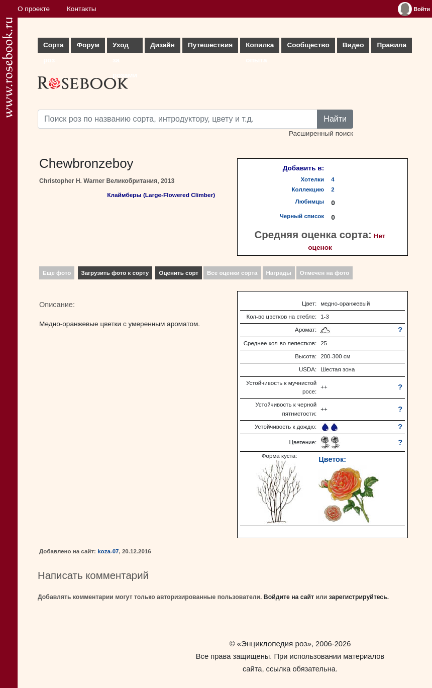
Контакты (81, 9)
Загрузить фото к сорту (115, 273)
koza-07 (108, 551)
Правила (391, 45)
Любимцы (310, 202)
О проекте (34, 9)
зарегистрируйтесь (358, 597)
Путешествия (210, 45)
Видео (353, 45)
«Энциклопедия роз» (274, 643)
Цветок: (332, 459)
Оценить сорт (178, 273)
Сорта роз (53, 47)
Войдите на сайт (289, 597)
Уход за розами (125, 47)
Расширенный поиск (321, 133)
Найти (335, 119)
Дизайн (162, 45)
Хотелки (313, 179)
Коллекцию (308, 189)
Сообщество (308, 45)
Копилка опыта (260, 47)
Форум (87, 45)
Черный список (302, 216)
